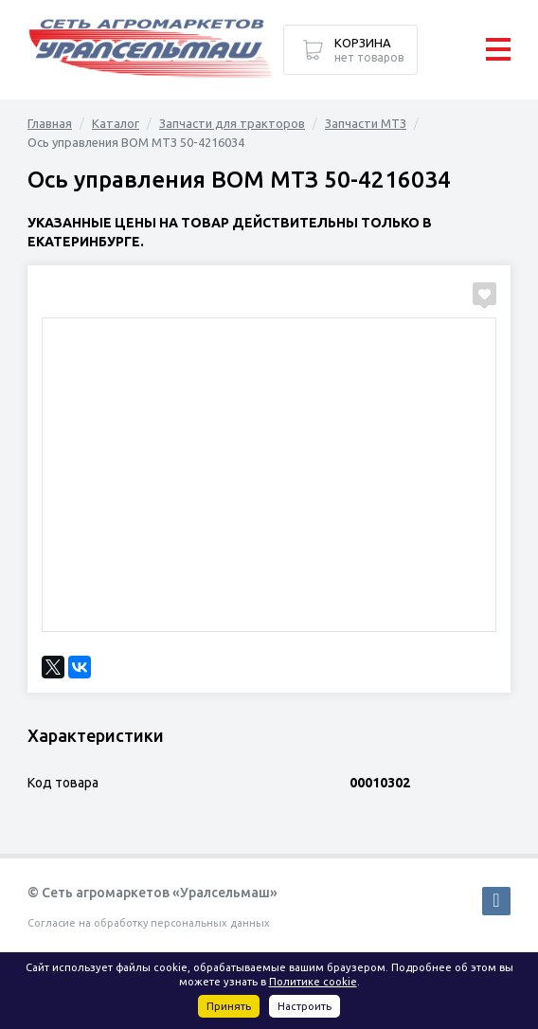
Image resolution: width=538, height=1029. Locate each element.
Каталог (115, 123)
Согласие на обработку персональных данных (148, 923)
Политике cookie (313, 981)
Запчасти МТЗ (365, 123)
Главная (49, 123)
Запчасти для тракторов (232, 123)
